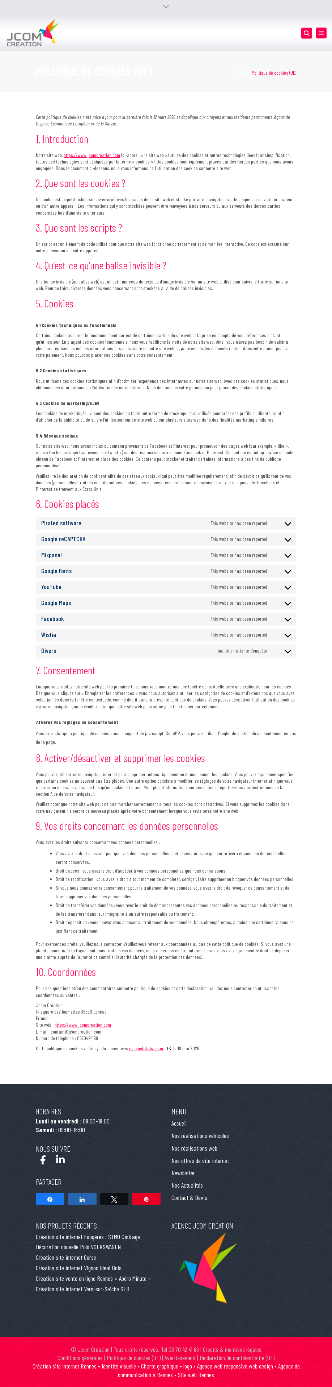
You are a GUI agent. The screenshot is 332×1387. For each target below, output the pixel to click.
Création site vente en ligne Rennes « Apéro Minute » (93, 1278)
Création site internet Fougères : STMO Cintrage (88, 1237)
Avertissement (180, 1358)
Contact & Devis (189, 1197)
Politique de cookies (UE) (134, 1358)
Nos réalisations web (194, 1148)
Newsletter (183, 1173)
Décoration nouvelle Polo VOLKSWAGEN (78, 1247)
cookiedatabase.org (147, 1048)
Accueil (239, 73)
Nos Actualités (187, 1185)
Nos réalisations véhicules (200, 1135)
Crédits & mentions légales (232, 1349)
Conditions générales (80, 1358)
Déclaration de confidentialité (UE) (237, 1358)
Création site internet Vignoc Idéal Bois (79, 1268)
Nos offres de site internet (200, 1160)
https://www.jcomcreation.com (92, 155)
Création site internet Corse (66, 1257)
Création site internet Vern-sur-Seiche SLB (82, 1289)
